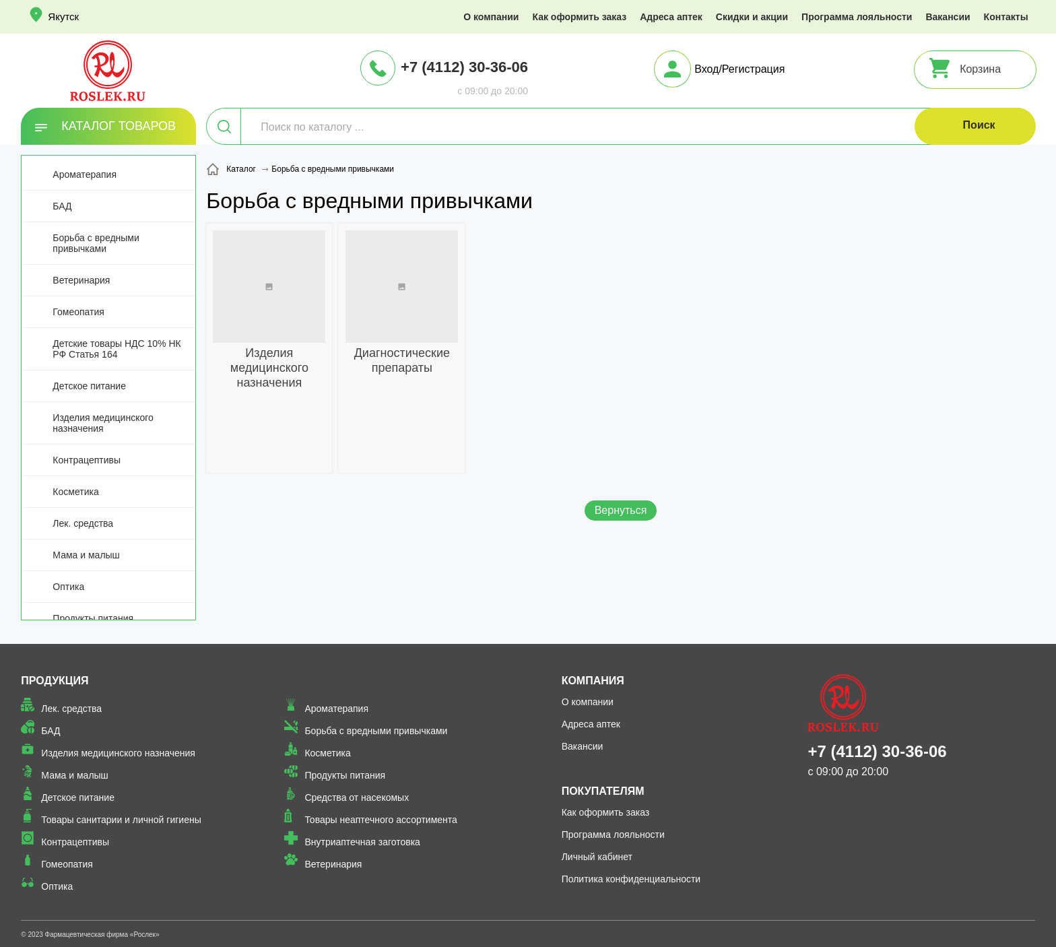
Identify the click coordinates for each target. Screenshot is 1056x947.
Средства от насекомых (356, 797)
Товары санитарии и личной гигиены (121, 819)
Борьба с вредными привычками (96, 243)
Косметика (75, 491)
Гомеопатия (78, 311)
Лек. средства (83, 523)
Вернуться (621, 510)
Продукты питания (93, 618)
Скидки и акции (752, 16)
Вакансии (947, 16)
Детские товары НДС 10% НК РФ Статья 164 (116, 349)
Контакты (1006, 16)
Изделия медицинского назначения (103, 423)
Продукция (54, 680)
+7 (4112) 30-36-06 (464, 67)
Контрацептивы (87, 460)
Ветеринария (81, 280)
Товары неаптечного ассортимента (380, 819)
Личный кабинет (597, 856)
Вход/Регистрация (739, 69)
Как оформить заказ (579, 16)
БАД (62, 206)
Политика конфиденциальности (631, 879)
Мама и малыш (86, 555)
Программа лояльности (856, 16)
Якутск (63, 16)
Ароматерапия (85, 174)
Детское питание (89, 386)
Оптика (68, 586)
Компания (593, 680)
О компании (491, 16)
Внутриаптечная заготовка (362, 842)
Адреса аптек (671, 16)
